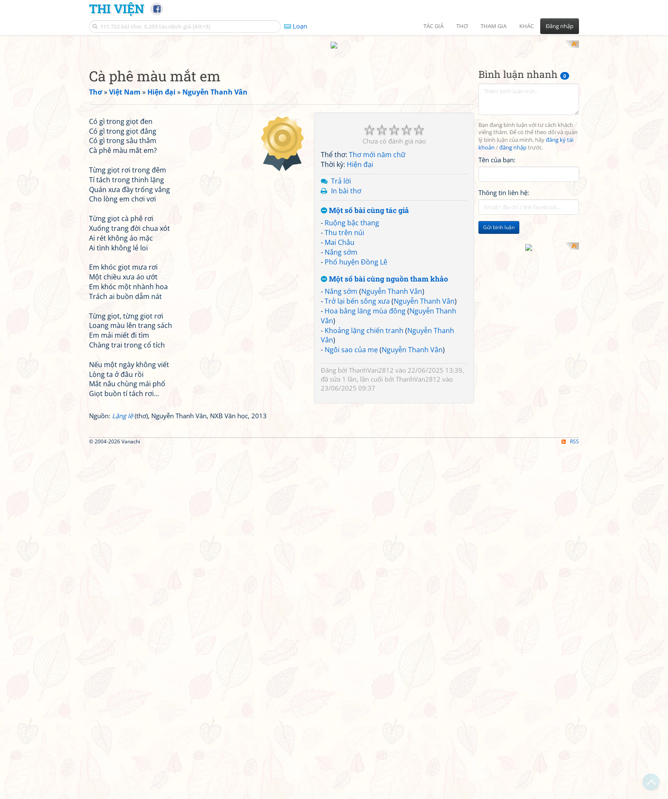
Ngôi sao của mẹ (351, 461)
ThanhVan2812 (371, 481)
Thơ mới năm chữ (377, 266)
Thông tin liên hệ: (503, 304)
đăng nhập (513, 259)
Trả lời (341, 292)
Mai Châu (339, 353)
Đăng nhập (559, 26)
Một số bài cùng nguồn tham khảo (384, 390)
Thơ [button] (462, 26)
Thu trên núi (344, 344)
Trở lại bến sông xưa (357, 412)
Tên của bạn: (496, 271)
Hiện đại (360, 276)
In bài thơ (346, 302)
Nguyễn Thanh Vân (391, 403)
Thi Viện (116, 8)
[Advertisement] (334, 100)
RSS (570, 791)
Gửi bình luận (499, 338)
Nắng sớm (341, 363)
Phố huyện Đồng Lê (356, 373)
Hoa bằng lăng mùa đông (365, 422)
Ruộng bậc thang (352, 334)
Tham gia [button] (494, 26)
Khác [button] (526, 26)
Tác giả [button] (433, 26)
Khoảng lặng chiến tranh (364, 441)
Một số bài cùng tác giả (365, 322)
